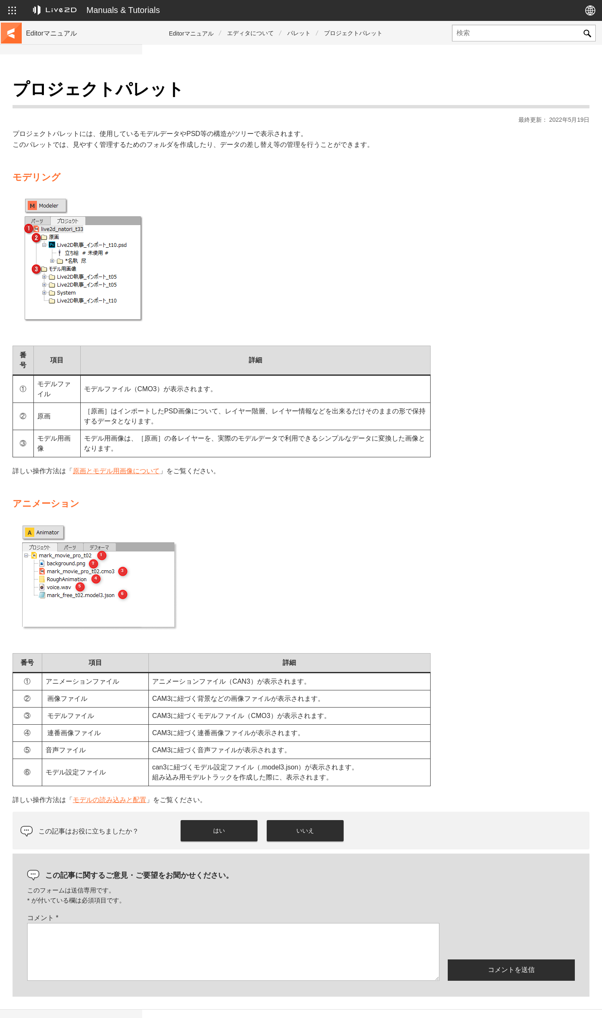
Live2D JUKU (428, 1002)
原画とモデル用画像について (258, 450)
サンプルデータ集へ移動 (60, 118)
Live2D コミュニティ (549, 1002)
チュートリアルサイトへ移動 (66, 105)
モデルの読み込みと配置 (251, 778)
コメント (185, 896)
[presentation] (511, 919)
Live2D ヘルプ (483, 1002)
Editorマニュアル (191, 33)
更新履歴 (39, 145)
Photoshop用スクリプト (59, 319)
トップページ (45, 92)
